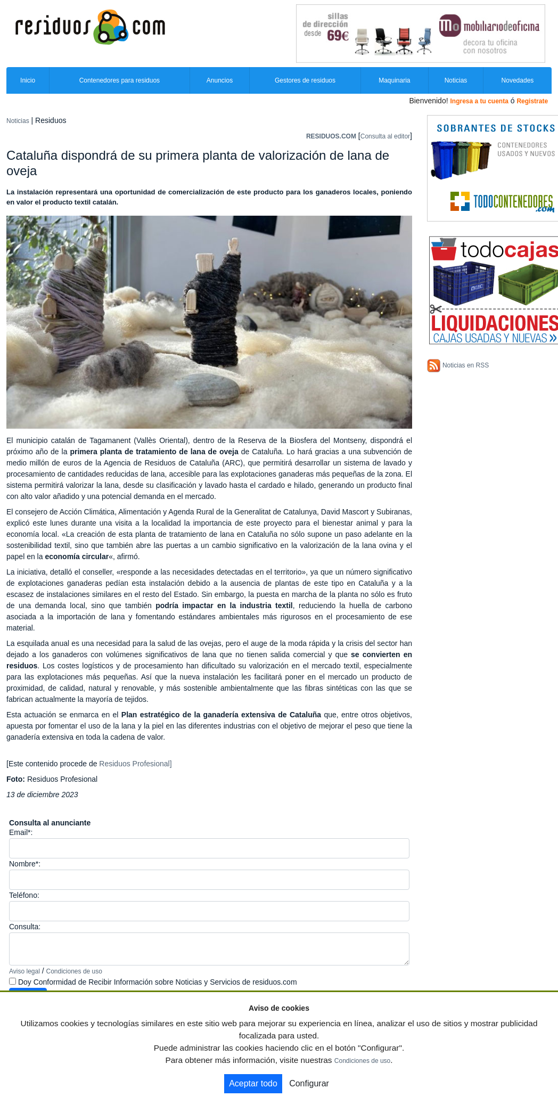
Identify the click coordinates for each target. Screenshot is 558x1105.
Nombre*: (24, 864)
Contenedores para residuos (119, 80)
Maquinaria (394, 80)
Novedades (518, 80)
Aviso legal (24, 971)
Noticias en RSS (465, 365)
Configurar (309, 1083)
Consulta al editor (385, 136)
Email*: (20, 832)
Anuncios (220, 80)
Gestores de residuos (305, 80)
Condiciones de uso (74, 971)
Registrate (532, 101)
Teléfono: (24, 895)
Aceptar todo (253, 1083)
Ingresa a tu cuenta (479, 101)
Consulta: (24, 926)
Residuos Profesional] (134, 763)
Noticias (456, 80)
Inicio (27, 80)
